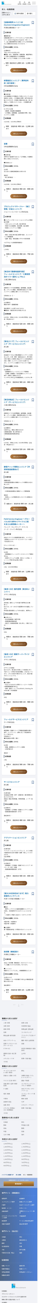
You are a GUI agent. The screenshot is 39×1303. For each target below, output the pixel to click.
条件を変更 (20, 13)
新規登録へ (19, 1184)
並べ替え (29, 13)
